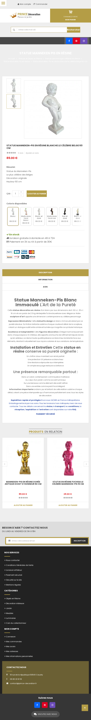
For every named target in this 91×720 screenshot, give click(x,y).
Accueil (11, 58)
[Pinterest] (76, 41)
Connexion (11, 636)
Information (45, 279)
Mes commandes (14, 641)
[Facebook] (69, 41)
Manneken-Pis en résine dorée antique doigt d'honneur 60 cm (23, 482)
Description (45, 272)
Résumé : (11, 167)
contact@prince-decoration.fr (23, 683)
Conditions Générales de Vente (19, 565)
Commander (40, 4)
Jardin (9, 608)
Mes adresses (12, 651)
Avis (45, 286)
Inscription (80, 541)
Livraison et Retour (14, 570)
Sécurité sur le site (14, 580)
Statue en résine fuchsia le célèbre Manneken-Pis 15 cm (68, 482)
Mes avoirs (10, 646)
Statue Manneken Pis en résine (17, 61)
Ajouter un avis (32, 153)
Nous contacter (13, 560)
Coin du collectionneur (16, 623)
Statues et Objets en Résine (30, 58)
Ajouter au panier (36, 193)
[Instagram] (83, 41)
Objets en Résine (13, 598)
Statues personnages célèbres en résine (62, 58)
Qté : (8, 193)
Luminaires (11, 618)
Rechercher (73, 29)
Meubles (9, 613)
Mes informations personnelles (19, 656)
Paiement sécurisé (14, 575)
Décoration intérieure (15, 603)
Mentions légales (13, 585)
